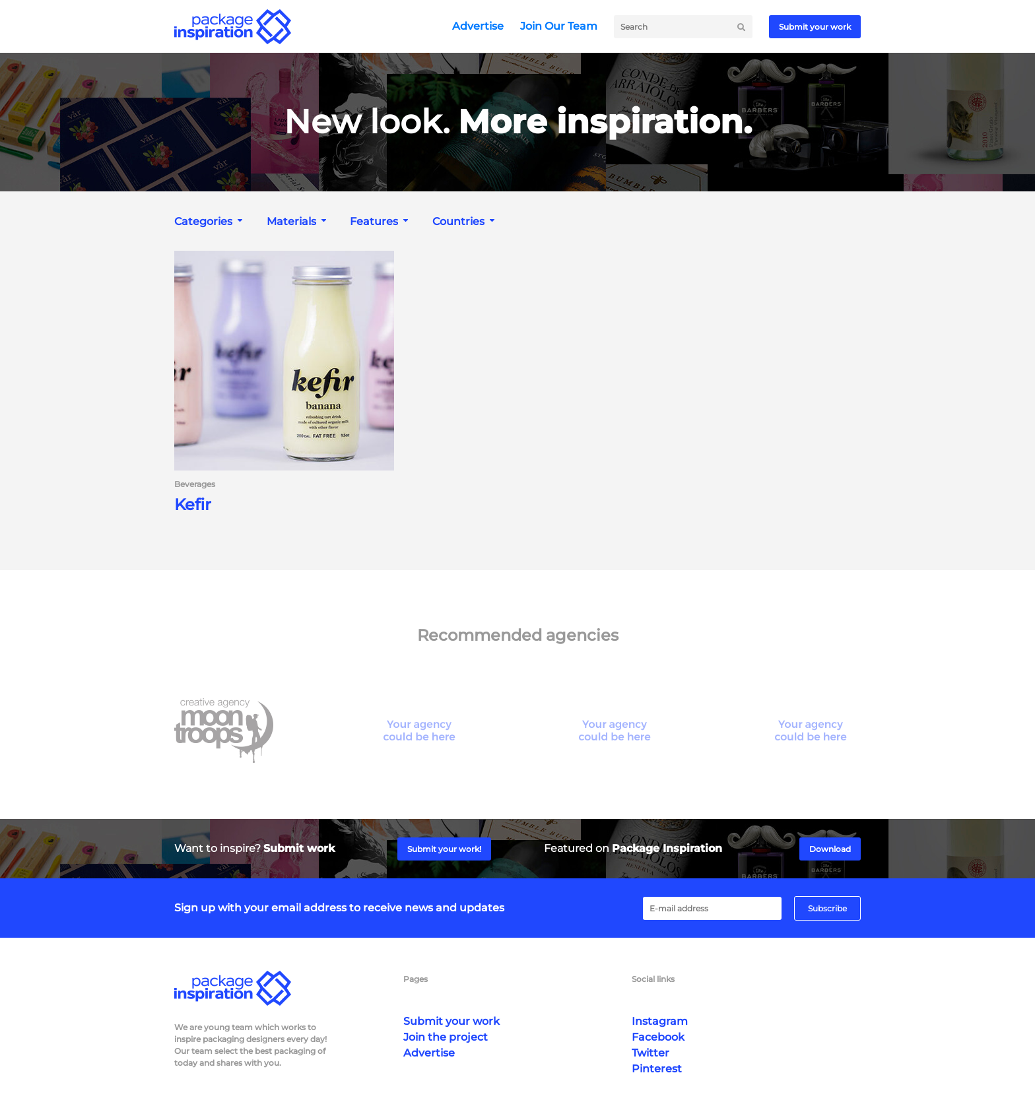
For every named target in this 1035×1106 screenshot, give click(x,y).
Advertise (478, 26)
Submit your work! (444, 849)
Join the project (445, 1037)
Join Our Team (558, 26)
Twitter (650, 1053)
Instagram (660, 1021)
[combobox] (209, 221)
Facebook (658, 1037)
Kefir (192, 505)
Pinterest (657, 1068)
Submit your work (815, 27)
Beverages (194, 484)
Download (830, 849)
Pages (415, 979)
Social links (653, 979)
